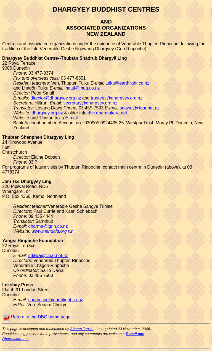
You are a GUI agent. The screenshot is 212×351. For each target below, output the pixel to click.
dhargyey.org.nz (47, 113)
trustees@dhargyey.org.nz (116, 98)
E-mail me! (135, 334)
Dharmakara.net (15, 339)
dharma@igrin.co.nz (48, 226)
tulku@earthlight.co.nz (127, 83)
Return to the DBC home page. (41, 317)
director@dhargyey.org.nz (55, 98)
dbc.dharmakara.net (107, 113)
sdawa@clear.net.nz (140, 108)
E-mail (71, 118)
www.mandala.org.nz (52, 231)
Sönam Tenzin (82, 329)
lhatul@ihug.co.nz (82, 88)
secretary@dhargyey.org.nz (90, 103)
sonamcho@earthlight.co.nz (55, 299)
